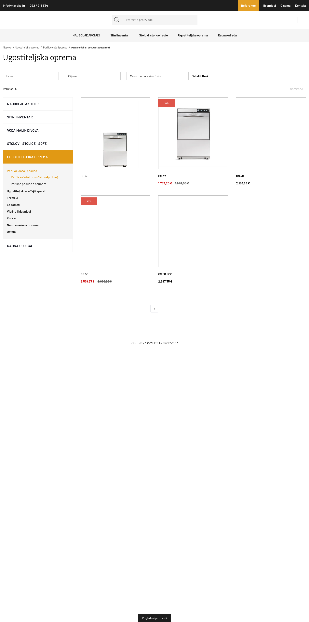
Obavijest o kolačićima (199, 306)
